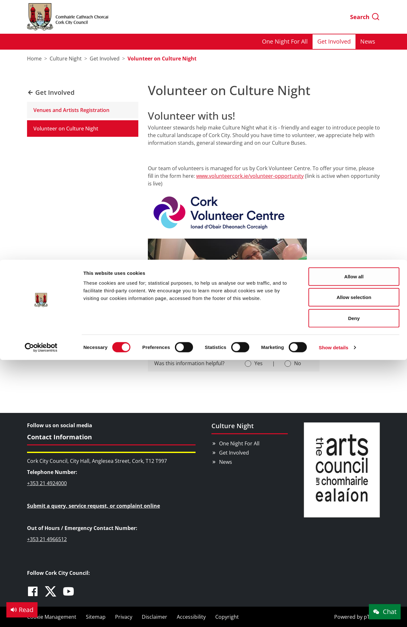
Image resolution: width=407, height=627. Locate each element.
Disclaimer (154, 616)
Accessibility (191, 616)
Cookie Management (51, 616)
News (225, 461)
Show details (333, 87)
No (297, 363)
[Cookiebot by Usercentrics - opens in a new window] (41, 88)
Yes (258, 363)
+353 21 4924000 (47, 483)
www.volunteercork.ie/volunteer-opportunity (250, 175)
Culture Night (232, 425)
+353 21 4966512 (47, 539)
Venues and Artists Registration (71, 110)
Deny (354, 58)
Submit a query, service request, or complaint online (93, 505)
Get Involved (234, 452)
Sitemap (96, 616)
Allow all (354, 16)
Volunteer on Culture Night (65, 128)
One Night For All (239, 443)
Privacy (123, 616)
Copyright (227, 616)
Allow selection (353, 37)
